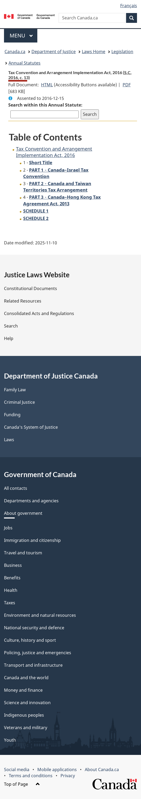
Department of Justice (53, 51)
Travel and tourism (23, 553)
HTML (47, 85)
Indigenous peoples (24, 715)
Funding (12, 415)
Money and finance (23, 690)
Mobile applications (57, 769)
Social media (16, 769)
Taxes (9, 603)
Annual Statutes (25, 63)
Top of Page (22, 784)
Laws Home (93, 51)
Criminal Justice (19, 402)
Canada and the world (26, 678)
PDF (127, 85)
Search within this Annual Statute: (45, 105)
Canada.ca (15, 51)
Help (8, 338)
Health (10, 590)
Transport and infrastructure (33, 665)
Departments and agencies (31, 501)
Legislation (122, 51)
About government (23, 513)
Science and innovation (27, 703)
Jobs (8, 528)
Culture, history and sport (30, 640)
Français (128, 5)
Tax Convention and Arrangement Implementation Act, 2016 (54, 152)
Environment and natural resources (40, 615)
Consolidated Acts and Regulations (39, 313)
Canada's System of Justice (31, 427)
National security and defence (34, 628)
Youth (10, 740)
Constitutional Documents (30, 288)
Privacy (68, 776)
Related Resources (22, 301)
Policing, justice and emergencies (37, 653)
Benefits (12, 578)
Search (11, 326)
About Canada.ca (102, 769)
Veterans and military (25, 727)
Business (13, 565)
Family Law (15, 390)
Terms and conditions (31, 776)
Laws (9, 440)
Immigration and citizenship (32, 540)
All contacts (15, 488)
